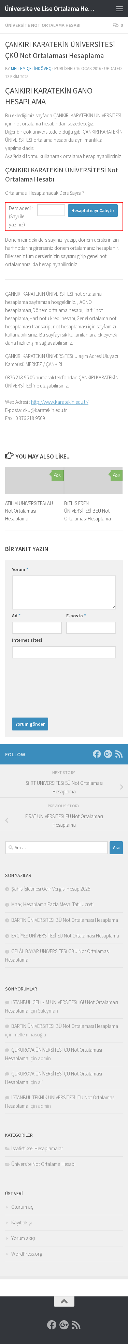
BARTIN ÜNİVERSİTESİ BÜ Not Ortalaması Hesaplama (64, 920)
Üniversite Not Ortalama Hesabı (43, 25)
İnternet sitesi (27, 640)
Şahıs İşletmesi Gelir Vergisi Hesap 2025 (50, 888)
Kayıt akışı (21, 1222)
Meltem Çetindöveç (31, 68)
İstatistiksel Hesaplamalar (37, 1148)
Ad (16, 616)
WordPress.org (26, 1254)
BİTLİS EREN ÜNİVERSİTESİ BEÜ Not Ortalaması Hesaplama (87, 511)
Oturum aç (22, 1207)
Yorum (20, 569)
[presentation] (40, 686)
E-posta (76, 616)
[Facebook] (97, 754)
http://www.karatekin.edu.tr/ (59, 402)
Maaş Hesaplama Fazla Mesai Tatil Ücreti (52, 904)
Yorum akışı (23, 1238)
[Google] (108, 754)
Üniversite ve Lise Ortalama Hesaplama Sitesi (50, 8)
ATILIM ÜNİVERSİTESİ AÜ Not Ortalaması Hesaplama (29, 511)
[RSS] (119, 754)
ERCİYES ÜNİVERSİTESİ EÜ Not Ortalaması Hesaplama (65, 935)
